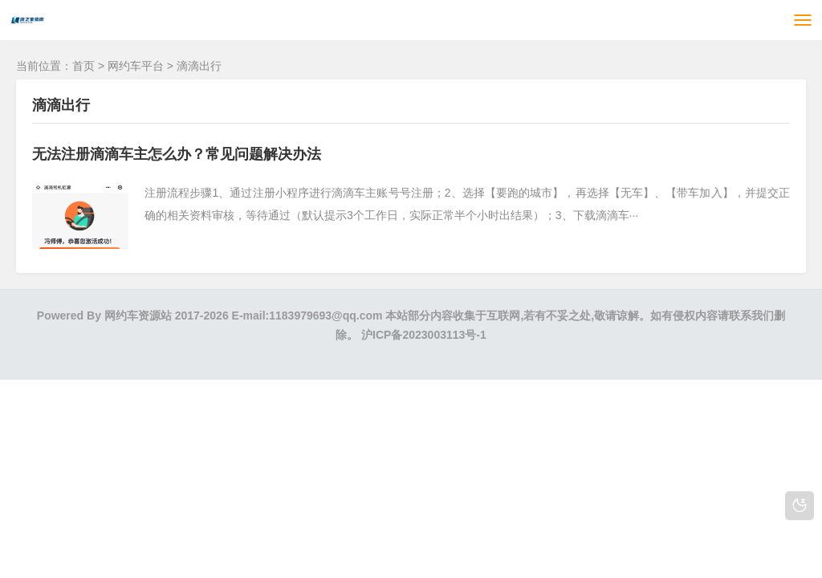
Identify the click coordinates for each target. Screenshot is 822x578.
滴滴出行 (199, 65)
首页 (83, 65)
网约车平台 (136, 65)
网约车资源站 (138, 315)
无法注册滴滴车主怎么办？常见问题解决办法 (176, 154)
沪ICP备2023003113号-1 (423, 334)
